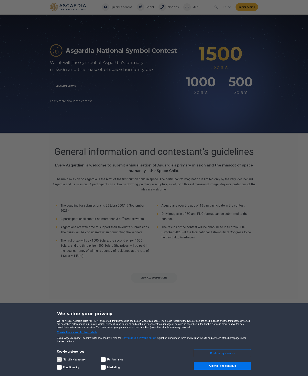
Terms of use (130, 337)
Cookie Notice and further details (77, 332)
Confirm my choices (222, 353)
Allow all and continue (222, 365)
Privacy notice (147, 337)
